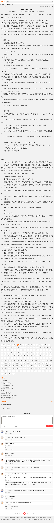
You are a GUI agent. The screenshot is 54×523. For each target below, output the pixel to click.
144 (32, 368)
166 (9, 373)
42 (44, 350)
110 (9, 363)
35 (21, 350)
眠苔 (13, 11)
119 (43, 363)
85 (27, 357)
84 (24, 357)
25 (40, 347)
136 (2, 368)
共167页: (3, 344)
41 (40, 350)
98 (18, 360)
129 (28, 365)
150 (2, 371)
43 (47, 350)
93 (1, 360)
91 (47, 357)
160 (39, 371)
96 (11, 360)
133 (43, 365)
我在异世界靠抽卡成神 (7, 385)
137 (6, 368)
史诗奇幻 (43, 11)
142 (24, 368)
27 (47, 347)
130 (32, 365)
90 (44, 357)
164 (2, 373)
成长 (33, 11)
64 (11, 355)
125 (13, 365)
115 (28, 363)
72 (37, 355)
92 (50, 357)
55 (34, 352)
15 (8, 347)
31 (8, 350)
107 (51, 360)
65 (14, 355)
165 (6, 373)
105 (43, 360)
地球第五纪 (4, 380)
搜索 (52, 2)
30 (5, 350)
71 (34, 355)
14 (5, 347)
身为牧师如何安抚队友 (7, 404)
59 (47, 352)
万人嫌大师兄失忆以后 (7, 398)
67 (21, 355)
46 (5, 352)
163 (50, 371)
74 (44, 355)
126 (17, 365)
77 (1, 357)
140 (17, 368)
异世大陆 (36, 11)
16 (11, 347)
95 (8, 360)
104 (39, 360)
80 (11, 357)
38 (31, 350)
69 (27, 355)
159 (35, 371)
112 (17, 363)
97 (14, 360)
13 (1, 347)
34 (18, 350)
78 (5, 357)
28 (50, 347)
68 (24, 355)
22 (31, 347)
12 (48, 344)
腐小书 (46, 6)
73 (40, 355)
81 (14, 357)
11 (45, 344)
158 (32, 371)
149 (50, 368)
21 (27, 347)
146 (39, 368)
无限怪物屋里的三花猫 (7, 388)
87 (34, 357)
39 (34, 350)
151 (6, 371)
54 (31, 352)
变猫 (2, 390)
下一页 (13, 344)
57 (40, 352)
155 (21, 371)
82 (18, 357)
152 (9, 371)
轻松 (29, 11)
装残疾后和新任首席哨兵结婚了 (9, 395)
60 (50, 352)
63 (8, 355)
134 (47, 365)
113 (20, 363)
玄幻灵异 (51, 6)
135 (50, 365)
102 (32, 360)
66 (18, 355)
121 (50, 363)
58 (44, 352)
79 (8, 357)
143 (28, 368)
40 (37, 350)
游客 (6, 433)
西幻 (31, 11)
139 (13, 368)
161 (43, 371)
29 (1, 350)
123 (6, 365)
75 (47, 355)
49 (14, 352)
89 (40, 357)
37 (27, 350)
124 (9, 365)
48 (11, 352)
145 (35, 368)
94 (5, 360)
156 (24, 371)
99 (21, 360)
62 (5, 355)
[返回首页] (27, 413)
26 (44, 347)
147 (43, 368)
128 (24, 365)
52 (24, 352)
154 (17, 371)
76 (50, 355)
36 (24, 350)
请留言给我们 (43, 517)
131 (35, 365)
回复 (52, 433)
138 (9, 368)
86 (31, 357)
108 (2, 363)
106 (47, 360)
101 (28, 360)
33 (14, 350)
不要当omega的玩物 (6, 383)
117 (35, 363)
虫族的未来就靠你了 (6, 393)
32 (11, 350)
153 (13, 371)
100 (25, 360)
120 (46, 363)
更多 (52, 401)
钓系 (40, 11)
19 (21, 347)
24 (37, 347)
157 (28, 371)
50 (18, 352)
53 (27, 352)
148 (47, 368)
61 (1, 355)
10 (42, 344)
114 (24, 363)
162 (47, 371)
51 (21, 352)
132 (39, 365)
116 (31, 363)
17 (14, 347)
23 (34, 347)
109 (6, 363)
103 (36, 360)
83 (21, 357)
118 (39, 363)
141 (21, 368)
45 (1, 352)
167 (13, 373)
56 (37, 352)
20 (24, 347)
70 (31, 355)
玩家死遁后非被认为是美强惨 (11, 411)
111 (13, 363)
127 (21, 365)
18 (18, 347)
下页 (37, 513)
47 (8, 352)
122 (2, 365)
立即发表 (49, 426)
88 (37, 357)
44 (50, 350)
